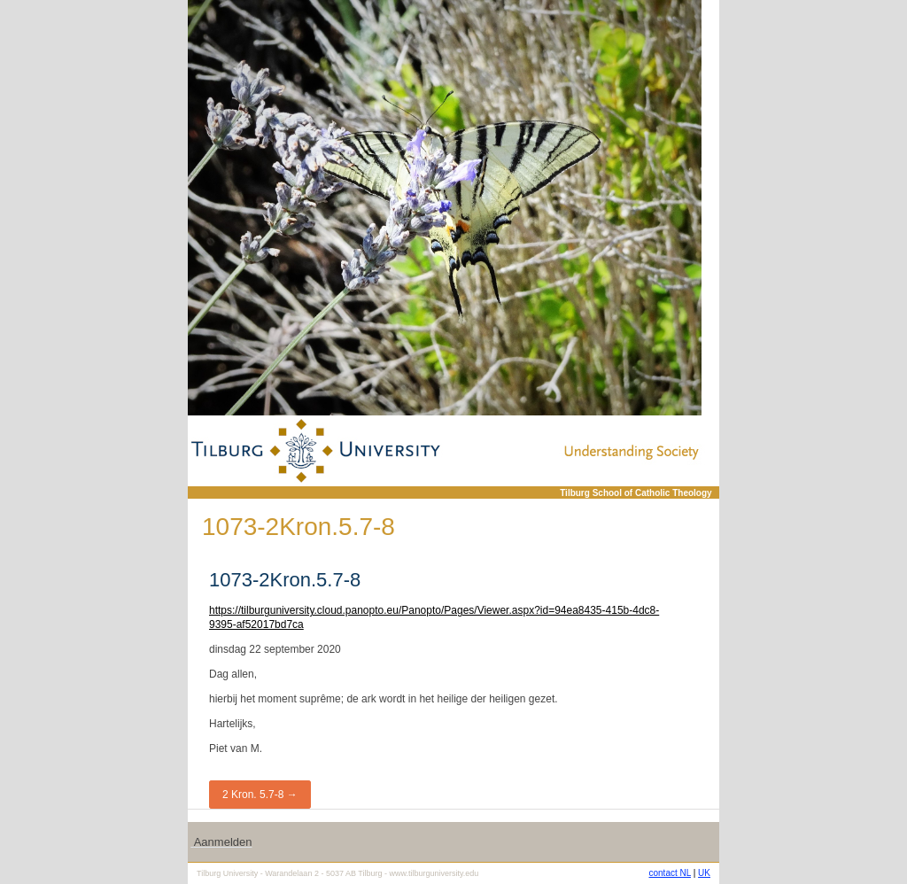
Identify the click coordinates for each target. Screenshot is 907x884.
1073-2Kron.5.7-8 (284, 580)
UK (704, 873)
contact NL (670, 873)
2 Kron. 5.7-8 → (260, 794)
